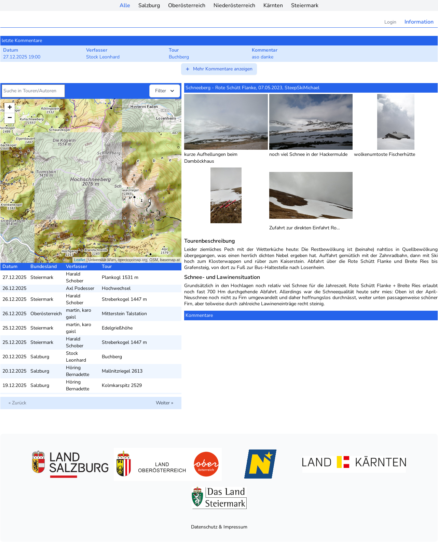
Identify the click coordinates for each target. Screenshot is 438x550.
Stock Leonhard (76, 356)
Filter (165, 91)
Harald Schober (74, 277)
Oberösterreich (186, 5)
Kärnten (273, 5)
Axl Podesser (80, 288)
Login (390, 22)
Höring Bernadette (77, 371)
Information (419, 22)
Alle (125, 5)
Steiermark (304, 5)
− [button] (10, 118)
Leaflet (79, 260)
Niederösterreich (234, 5)
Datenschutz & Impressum (219, 527)
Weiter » (164, 403)
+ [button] (10, 108)
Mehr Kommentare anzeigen (218, 69)
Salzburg (149, 5)
